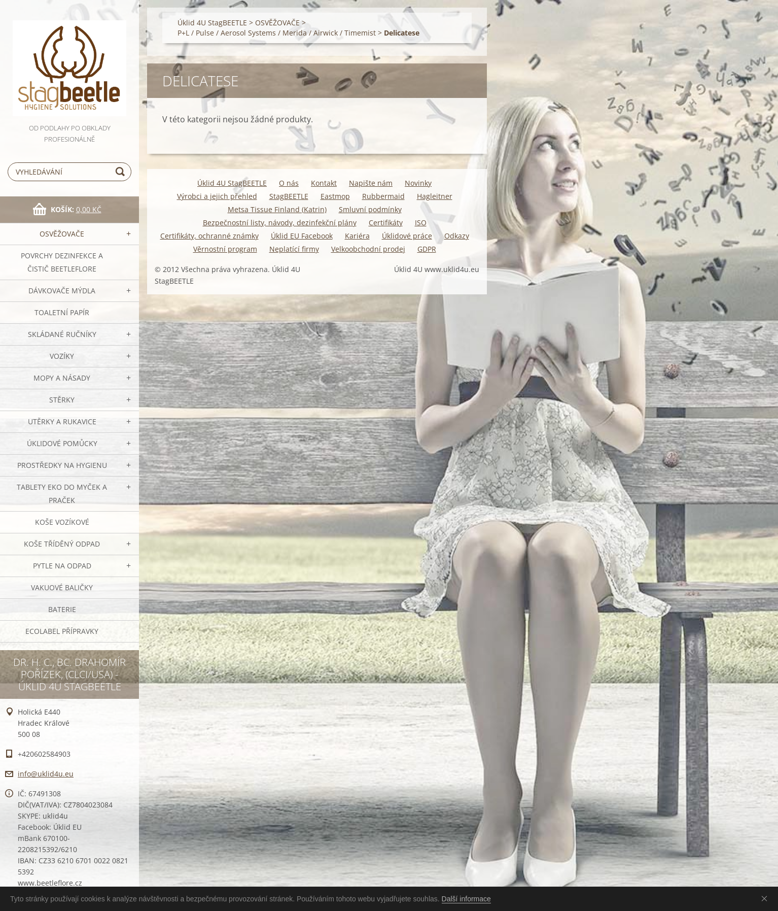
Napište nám (371, 183)
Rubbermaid (383, 196)
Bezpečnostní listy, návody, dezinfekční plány (280, 222)
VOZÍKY (62, 356)
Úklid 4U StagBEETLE (212, 22)
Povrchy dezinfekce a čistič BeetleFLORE (62, 262)
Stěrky (62, 399)
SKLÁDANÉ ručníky (62, 334)
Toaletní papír (61, 312)
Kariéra (357, 236)
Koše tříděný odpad (62, 544)
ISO (421, 222)
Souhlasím (766, 898)
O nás (289, 183)
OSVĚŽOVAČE (62, 234)
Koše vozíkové (62, 522)
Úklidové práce (407, 236)
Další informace (466, 899)
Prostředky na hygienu (62, 465)
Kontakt (324, 183)
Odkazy (456, 236)
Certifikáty (386, 222)
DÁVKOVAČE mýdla (61, 290)
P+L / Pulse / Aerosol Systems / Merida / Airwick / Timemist (277, 33)
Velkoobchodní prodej (368, 249)
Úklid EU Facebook (302, 236)
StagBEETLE (288, 196)
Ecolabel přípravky (61, 631)
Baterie (62, 609)
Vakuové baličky (62, 587)
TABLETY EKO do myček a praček (62, 493)
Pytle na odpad (62, 565)
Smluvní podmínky (370, 209)
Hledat (121, 171)
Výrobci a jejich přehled (217, 196)
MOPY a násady (61, 378)
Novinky (418, 183)
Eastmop (335, 196)
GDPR (426, 249)
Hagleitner (434, 196)
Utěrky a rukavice (62, 421)
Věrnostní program (225, 249)
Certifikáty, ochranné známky (209, 236)
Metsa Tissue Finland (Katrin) (277, 209)
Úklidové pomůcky (62, 443)
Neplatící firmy (294, 249)
